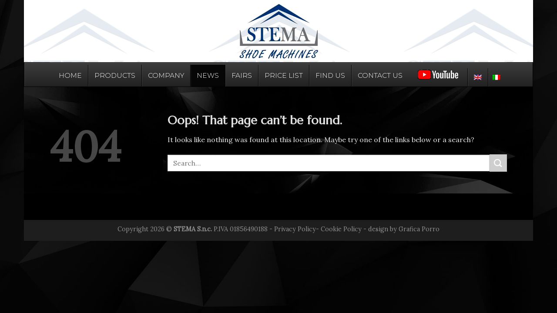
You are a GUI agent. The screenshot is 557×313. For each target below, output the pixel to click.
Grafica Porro (419, 229)
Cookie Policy (341, 229)
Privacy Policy (295, 229)
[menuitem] (477, 77)
